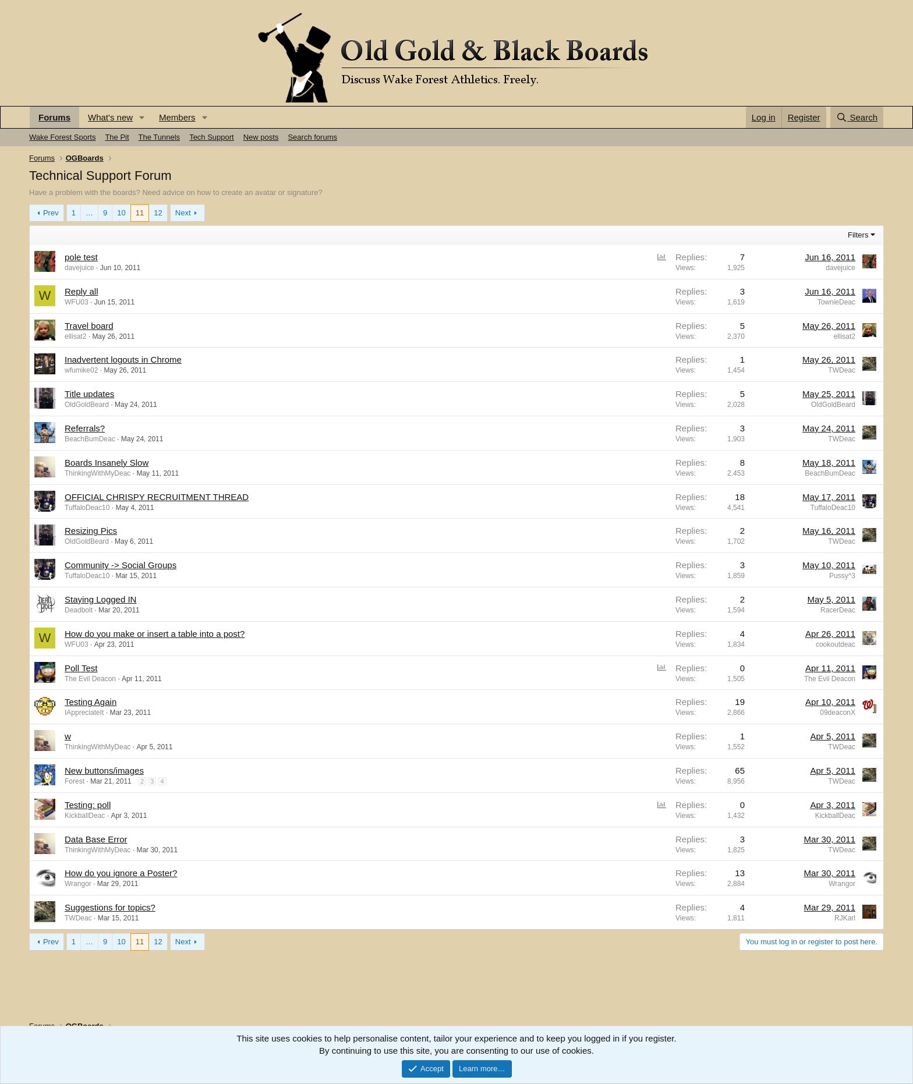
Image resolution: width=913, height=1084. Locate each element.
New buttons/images (104, 770)
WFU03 (77, 302)
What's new (110, 117)
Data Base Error (96, 839)
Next (183, 212)
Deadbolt (79, 610)
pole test (81, 257)
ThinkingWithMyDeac (97, 473)
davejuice (79, 268)
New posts (261, 137)
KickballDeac (85, 816)
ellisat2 (75, 336)
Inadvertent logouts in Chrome (123, 359)
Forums (54, 117)
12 (158, 212)
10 (121, 212)
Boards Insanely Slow (106, 462)
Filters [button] (858, 235)
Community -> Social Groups (120, 565)
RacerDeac (837, 610)
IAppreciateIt (84, 713)
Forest (74, 781)
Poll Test (81, 668)
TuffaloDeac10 (87, 508)
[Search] (856, 117)
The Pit (117, 137)
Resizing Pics (91, 531)
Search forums (312, 137)
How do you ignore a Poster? (121, 873)
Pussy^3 (842, 576)
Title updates (89, 394)
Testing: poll (88, 805)
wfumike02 (81, 370)
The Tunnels (160, 137)
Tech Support (211, 137)
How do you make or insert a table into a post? (155, 634)
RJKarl (844, 918)
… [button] (89, 212)
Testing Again (90, 702)
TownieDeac (836, 302)
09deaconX (837, 713)
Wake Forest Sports (62, 137)
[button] (142, 117)
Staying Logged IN (100, 599)
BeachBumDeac (90, 439)
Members (177, 117)
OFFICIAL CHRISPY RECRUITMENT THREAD (157, 497)
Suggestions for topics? (110, 907)
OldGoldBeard (87, 405)
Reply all (81, 291)
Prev (51, 212)
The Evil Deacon (90, 679)
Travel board (89, 326)
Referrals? (85, 428)
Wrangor (78, 884)
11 (140, 212)
